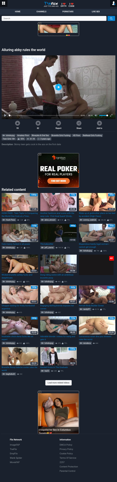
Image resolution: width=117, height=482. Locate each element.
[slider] (44, 115)
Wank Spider (16, 458)
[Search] (111, 18)
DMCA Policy (66, 445)
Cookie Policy (66, 453)
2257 (62, 462)
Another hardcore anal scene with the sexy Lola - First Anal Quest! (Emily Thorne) (57, 215)
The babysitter (46, 244)
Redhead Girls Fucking (92, 135)
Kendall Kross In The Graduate (54, 367)
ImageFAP (15, 445)
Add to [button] (99, 125)
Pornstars (67, 12)
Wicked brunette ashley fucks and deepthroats (17, 276)
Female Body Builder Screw (91, 305)
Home (17, 12)
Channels (41, 12)
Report (58, 125)
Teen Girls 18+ (9, 139)
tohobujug (10, 135)
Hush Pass (10, 220)
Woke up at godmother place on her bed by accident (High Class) (97, 215)
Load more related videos (58, 383)
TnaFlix (13, 449)
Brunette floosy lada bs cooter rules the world (19, 369)
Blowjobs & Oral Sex (40, 135)
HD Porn (76, 135)
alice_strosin (49, 220)
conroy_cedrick (89, 220)
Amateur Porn (23, 135)
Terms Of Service (68, 458)
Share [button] (78, 125)
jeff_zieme (48, 247)
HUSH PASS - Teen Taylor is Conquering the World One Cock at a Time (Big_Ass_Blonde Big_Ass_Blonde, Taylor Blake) (20, 215)
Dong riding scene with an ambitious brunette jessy (56, 276)
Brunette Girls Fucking (61, 135)
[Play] (5, 115)
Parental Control (67, 471)
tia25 (46, 371)
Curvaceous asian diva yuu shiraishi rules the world (95, 338)
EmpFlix (14, 453)
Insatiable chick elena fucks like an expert (17, 338)
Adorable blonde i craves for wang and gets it (57, 338)
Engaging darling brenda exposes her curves (57, 307)
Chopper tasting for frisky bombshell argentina (18, 307)
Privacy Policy (66, 449)
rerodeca (87, 343)
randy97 (86, 309)
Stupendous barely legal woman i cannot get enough (94, 245)
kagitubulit (10, 374)
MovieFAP (15, 462)
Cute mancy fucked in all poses (16, 244)
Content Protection (69, 466)
